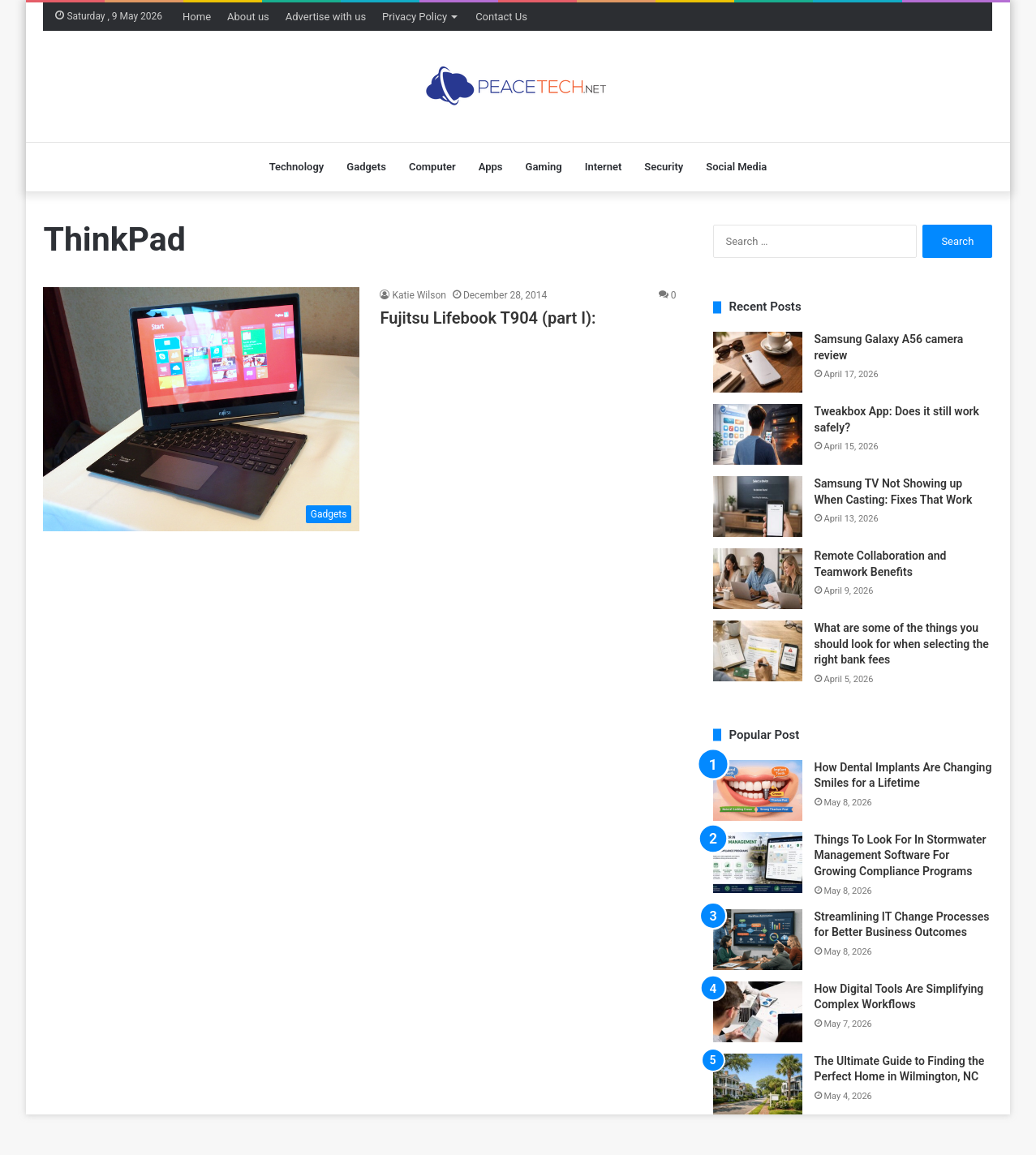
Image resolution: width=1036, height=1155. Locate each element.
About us (248, 17)
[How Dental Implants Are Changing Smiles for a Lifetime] (757, 790)
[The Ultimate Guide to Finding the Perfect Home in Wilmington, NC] (757, 1084)
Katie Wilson (418, 295)
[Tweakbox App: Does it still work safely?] (757, 434)
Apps (491, 167)
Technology (297, 167)
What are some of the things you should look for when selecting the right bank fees (902, 643)
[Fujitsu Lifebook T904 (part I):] (201, 408)
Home (197, 17)
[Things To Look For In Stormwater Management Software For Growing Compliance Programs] (757, 862)
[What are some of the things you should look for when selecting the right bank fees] (757, 650)
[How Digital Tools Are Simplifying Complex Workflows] (757, 1011)
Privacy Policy (414, 17)
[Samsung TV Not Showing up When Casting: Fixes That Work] (757, 506)
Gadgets (366, 167)
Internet (603, 167)
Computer (432, 167)
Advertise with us (326, 17)
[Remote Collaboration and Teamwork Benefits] (757, 578)
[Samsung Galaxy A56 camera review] (757, 362)
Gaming (544, 167)
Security (663, 167)
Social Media (736, 167)
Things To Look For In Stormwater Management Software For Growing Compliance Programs (901, 855)
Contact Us (501, 17)
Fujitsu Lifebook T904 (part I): (487, 318)
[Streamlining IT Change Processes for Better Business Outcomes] (757, 939)
